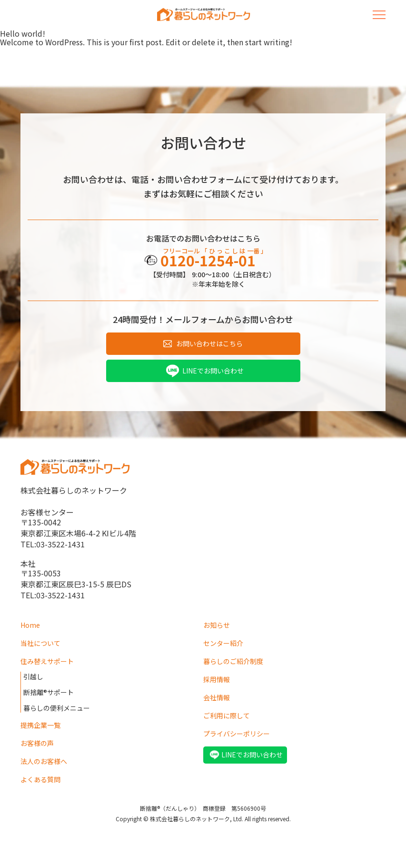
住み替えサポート (47, 661)
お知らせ (216, 625)
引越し (33, 676)
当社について (40, 643)
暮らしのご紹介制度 (233, 661)
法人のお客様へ (43, 761)
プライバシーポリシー (236, 733)
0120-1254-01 (208, 260)
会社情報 (216, 697)
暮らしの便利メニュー (56, 708)
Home (30, 625)
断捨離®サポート (48, 692)
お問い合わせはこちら (209, 343)
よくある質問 (40, 779)
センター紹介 (223, 643)
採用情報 (216, 679)
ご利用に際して (226, 715)
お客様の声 (37, 743)
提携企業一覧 (40, 725)
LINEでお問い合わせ (213, 370)
